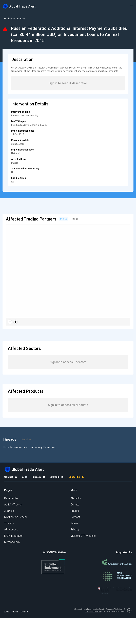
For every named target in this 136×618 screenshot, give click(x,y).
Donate (75, 504)
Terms (74, 523)
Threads (9, 523)
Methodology (12, 542)
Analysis (9, 510)
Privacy (75, 529)
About (7, 612)
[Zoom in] (15, 322)
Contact (75, 517)
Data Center (11, 498)
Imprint (75, 510)
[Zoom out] (10, 322)
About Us (76, 498)
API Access (11, 529)
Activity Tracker (13, 504)
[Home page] (19, 6)
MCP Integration (13, 535)
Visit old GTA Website (83, 535)
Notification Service (16, 517)
